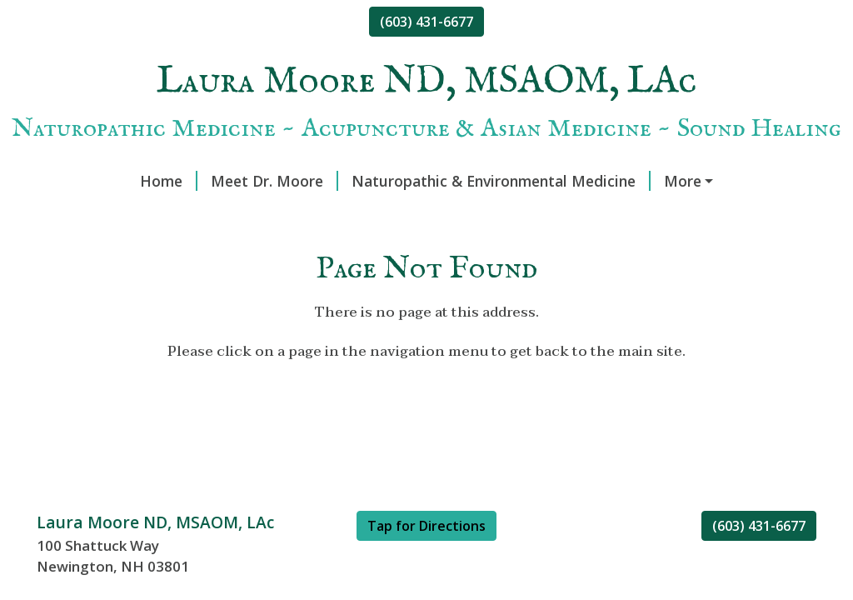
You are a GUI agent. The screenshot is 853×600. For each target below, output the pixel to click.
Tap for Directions (426, 526)
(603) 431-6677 (426, 21)
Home (168, 181)
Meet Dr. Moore (274, 181)
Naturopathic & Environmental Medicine (501, 181)
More (682, 181)
